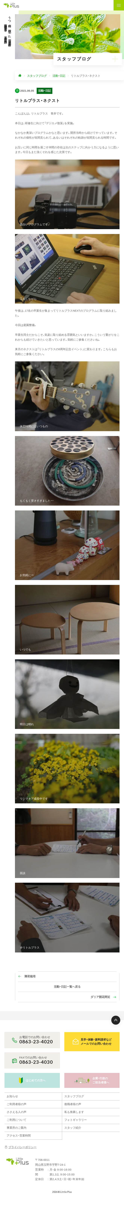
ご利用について (16, 1119)
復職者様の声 (72, 1104)
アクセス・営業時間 (19, 1135)
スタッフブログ (74, 1096)
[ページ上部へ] (115, 1020)
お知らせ (12, 1096)
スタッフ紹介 (72, 1127)
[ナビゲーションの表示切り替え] (119, 5)
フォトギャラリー (75, 1119)
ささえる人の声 (16, 1112)
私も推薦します (74, 1112)
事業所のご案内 (16, 1127)
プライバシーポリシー (20, 1147)
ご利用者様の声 (16, 1104)
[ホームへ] (20, 75)
